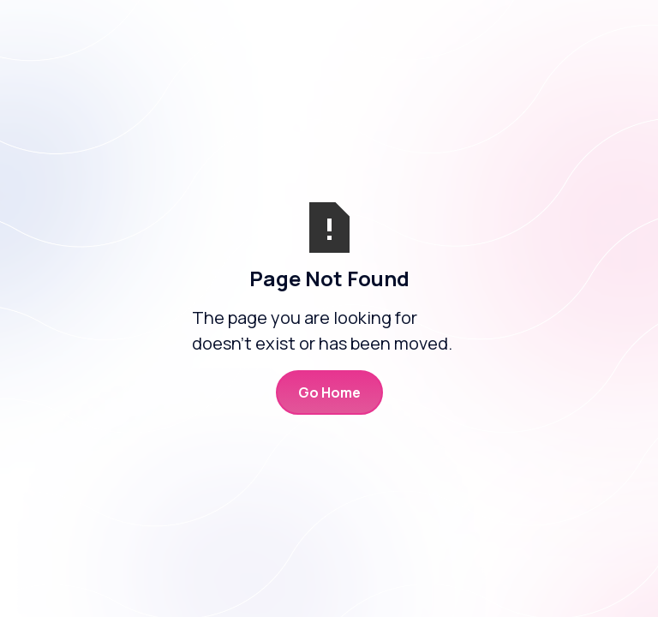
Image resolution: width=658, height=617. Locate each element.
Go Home (329, 392)
